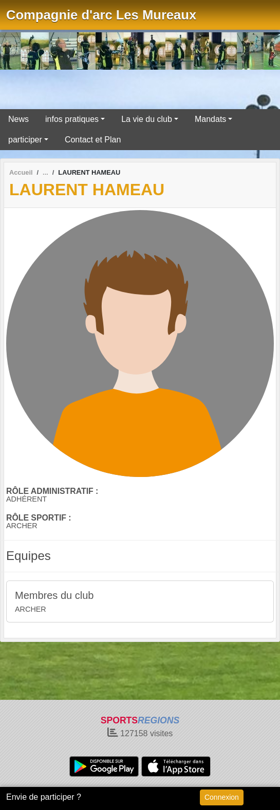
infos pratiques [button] (72, 119)
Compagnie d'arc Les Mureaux (101, 15)
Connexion (221, 797)
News (18, 119)
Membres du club (54, 595)
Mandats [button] (210, 119)
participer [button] (25, 139)
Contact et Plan (93, 139)
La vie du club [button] (146, 119)
